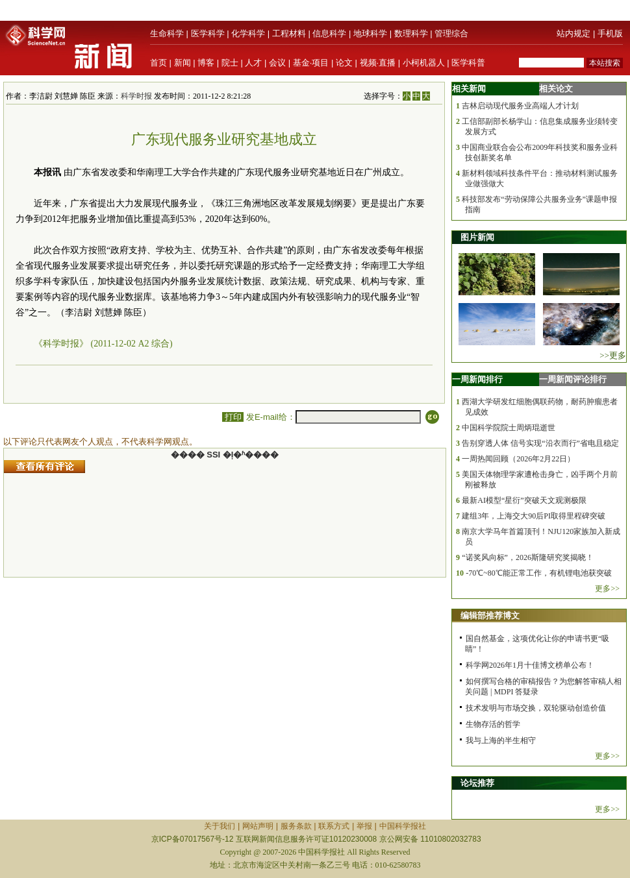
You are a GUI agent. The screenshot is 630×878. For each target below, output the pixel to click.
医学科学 (208, 33)
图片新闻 (477, 237)
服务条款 (296, 826)
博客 (205, 62)
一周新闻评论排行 (573, 379)
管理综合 (451, 33)
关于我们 (219, 826)
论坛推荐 (477, 783)
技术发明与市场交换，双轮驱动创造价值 (536, 708)
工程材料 (289, 33)
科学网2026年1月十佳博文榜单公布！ (530, 665)
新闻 (182, 62)
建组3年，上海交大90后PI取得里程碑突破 (533, 515)
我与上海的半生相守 (501, 740)
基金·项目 (311, 62)
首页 (158, 62)
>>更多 (612, 355)
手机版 (610, 33)
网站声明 (257, 826)
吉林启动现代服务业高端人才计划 (520, 105)
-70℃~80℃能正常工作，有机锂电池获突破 (539, 573)
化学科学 (248, 33)
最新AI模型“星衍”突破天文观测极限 (524, 500)
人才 (253, 62)
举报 (364, 826)
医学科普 (468, 62)
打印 (233, 417)
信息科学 (329, 33)
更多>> (607, 588)
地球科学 (370, 33)
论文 (344, 62)
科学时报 (136, 96)
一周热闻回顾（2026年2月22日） (518, 458)
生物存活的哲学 (493, 724)
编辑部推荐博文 (490, 615)
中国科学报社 (402, 826)
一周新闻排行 (477, 379)
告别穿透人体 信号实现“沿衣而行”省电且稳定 (540, 443)
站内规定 (573, 33)
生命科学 (167, 33)
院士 (229, 62)
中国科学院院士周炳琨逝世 (508, 427)
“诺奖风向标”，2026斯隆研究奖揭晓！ (528, 557)
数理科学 (411, 33)
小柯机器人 (424, 62)
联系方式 (333, 826)
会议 (277, 62)
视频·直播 (378, 62)
